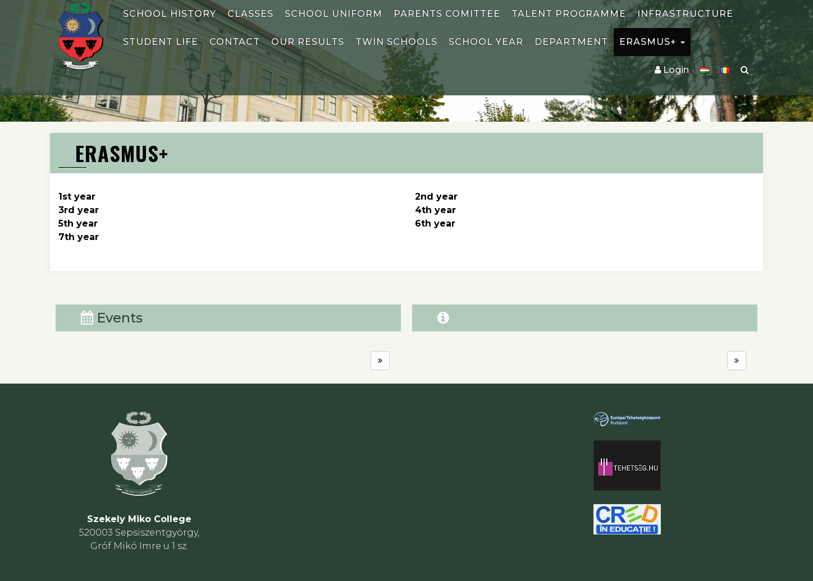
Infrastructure (685, 13)
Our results (307, 41)
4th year (435, 210)
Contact (234, 41)
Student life (160, 41)
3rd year (78, 210)
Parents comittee (447, 13)
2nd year (436, 196)
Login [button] (672, 69)
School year (486, 41)
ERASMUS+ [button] (652, 41)
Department (571, 41)
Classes (250, 13)
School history (169, 13)
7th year (78, 237)
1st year (76, 196)
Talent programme (568, 13)
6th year (435, 223)
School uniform (333, 13)
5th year (78, 223)
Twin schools (396, 41)
